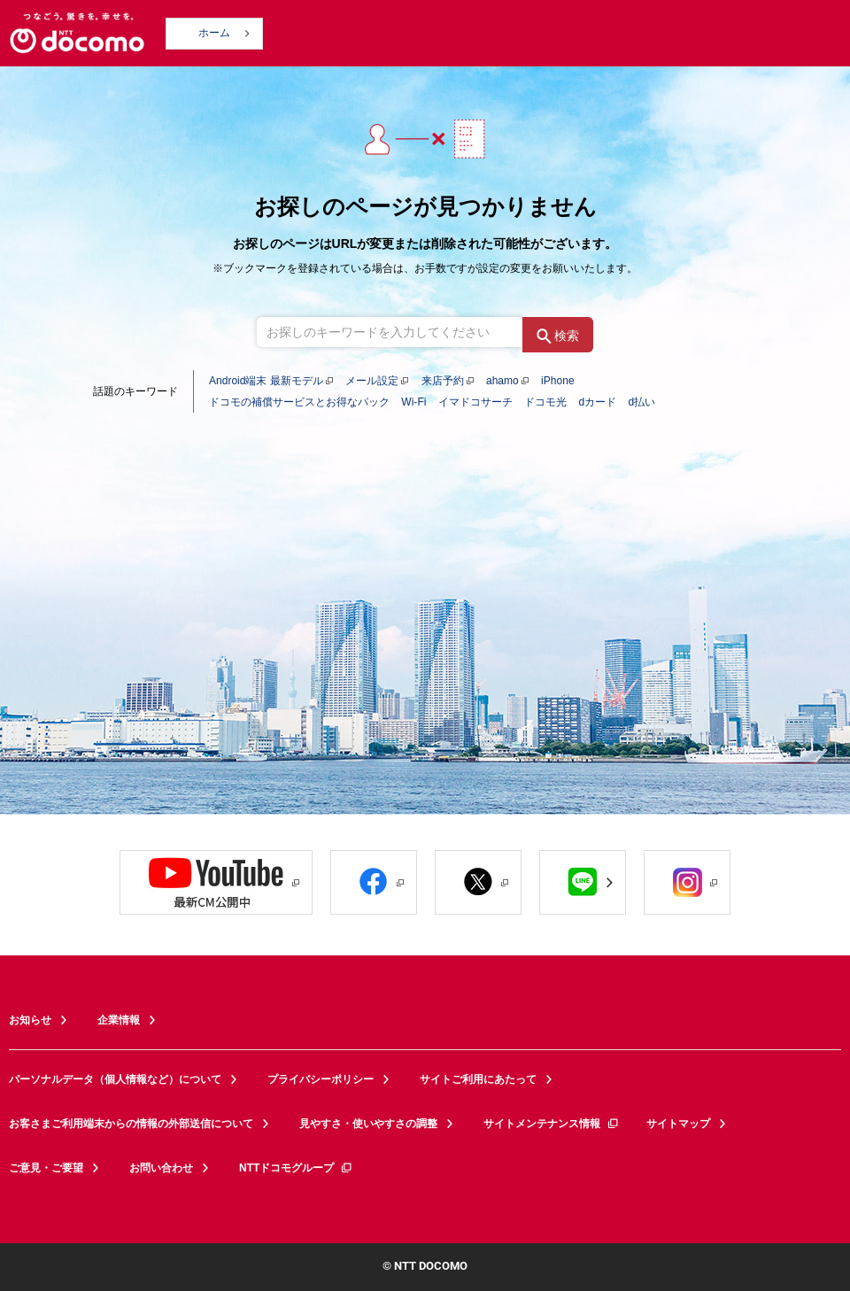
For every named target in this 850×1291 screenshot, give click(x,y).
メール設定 (371, 381)
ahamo (502, 381)
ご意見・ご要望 (46, 1168)
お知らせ (30, 1020)
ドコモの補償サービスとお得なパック (299, 402)
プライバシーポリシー (320, 1079)
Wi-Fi (413, 402)
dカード (597, 402)
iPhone (557, 381)
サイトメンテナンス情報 (551, 1124)
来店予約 (442, 381)
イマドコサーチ (475, 402)
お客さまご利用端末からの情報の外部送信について (131, 1123)
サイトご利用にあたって (478, 1079)
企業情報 (118, 1020)
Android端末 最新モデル (266, 381)
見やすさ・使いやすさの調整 (368, 1123)
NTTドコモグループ (296, 1168)
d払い (641, 402)
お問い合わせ (161, 1168)
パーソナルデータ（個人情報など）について (115, 1079)
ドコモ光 (545, 402)
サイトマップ (678, 1123)
